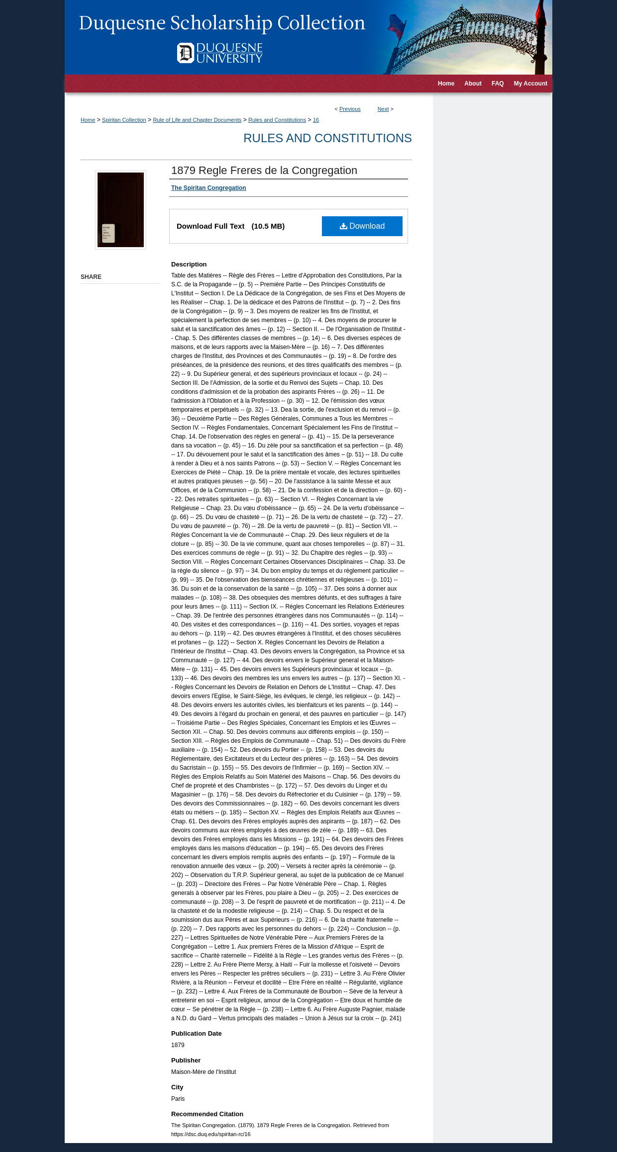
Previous (350, 109)
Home (88, 120)
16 (316, 120)
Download (362, 226)
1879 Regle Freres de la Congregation (264, 170)
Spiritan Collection (124, 120)
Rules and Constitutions (277, 120)
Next (383, 109)
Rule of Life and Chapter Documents (197, 120)
